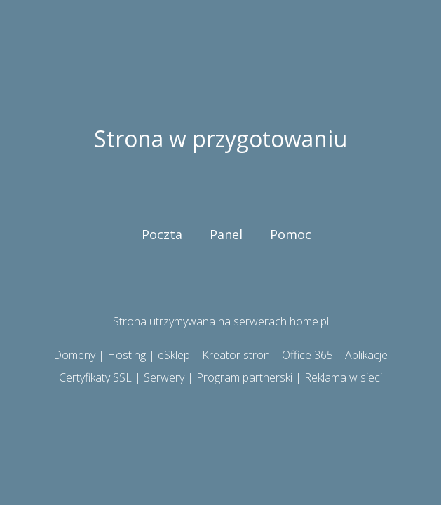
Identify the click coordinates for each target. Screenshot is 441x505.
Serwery (164, 377)
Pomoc (290, 234)
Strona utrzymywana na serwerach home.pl (221, 321)
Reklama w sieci (343, 377)
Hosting (126, 355)
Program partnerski (244, 377)
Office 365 (307, 355)
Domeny (74, 355)
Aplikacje (366, 355)
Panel (226, 234)
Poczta (162, 234)
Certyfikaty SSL (95, 377)
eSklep (174, 355)
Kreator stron (236, 355)
